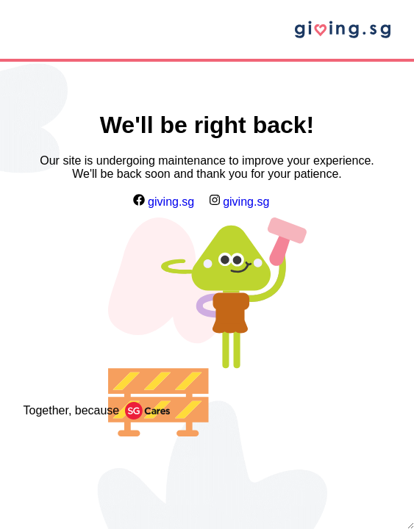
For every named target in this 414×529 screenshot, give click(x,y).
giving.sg (164, 201)
